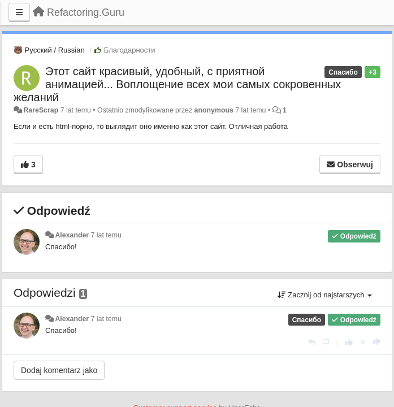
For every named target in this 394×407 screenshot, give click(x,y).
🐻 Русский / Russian (49, 50)
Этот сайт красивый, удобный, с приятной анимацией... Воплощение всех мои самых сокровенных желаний (177, 84)
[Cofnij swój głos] (363, 342)
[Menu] (19, 12)
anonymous (213, 110)
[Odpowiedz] (311, 342)
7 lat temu (106, 235)
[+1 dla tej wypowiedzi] (349, 342)
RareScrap (40, 110)
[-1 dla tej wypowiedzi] (376, 342)
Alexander (72, 235)
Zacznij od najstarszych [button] (325, 295)
